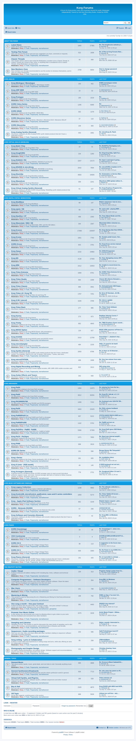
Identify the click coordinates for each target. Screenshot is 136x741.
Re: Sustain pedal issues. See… (110, 237)
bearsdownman (106, 551)
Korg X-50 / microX (19, 300)
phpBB (61, 732)
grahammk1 (105, 679)
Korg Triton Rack (18, 307)
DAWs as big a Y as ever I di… (109, 595)
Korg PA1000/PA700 (19, 401)
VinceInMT (104, 375)
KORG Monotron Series (21, 118)
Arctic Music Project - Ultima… (109, 612)
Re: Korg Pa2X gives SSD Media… (111, 429)
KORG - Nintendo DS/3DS (22, 508)
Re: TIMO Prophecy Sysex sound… (111, 322)
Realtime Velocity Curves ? (108, 315)
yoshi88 (103, 259)
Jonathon (104, 596)
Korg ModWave (17, 202)
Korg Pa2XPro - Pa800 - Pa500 (23, 430)
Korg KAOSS (16, 337)
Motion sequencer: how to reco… (110, 202)
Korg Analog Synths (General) (23, 132)
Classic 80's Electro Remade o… (110, 279)
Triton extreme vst (105, 678)
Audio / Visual (17, 571)
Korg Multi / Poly (18, 146)
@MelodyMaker (104, 639)
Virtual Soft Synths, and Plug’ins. (25, 678)
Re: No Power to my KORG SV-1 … (111, 550)
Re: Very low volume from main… (110, 359)
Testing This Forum (19, 52)
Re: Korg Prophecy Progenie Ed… (111, 188)
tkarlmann (104, 245)
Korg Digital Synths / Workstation (17, 198)
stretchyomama (106, 175)
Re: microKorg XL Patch (107, 132)
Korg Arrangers (10, 383)
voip (102, 133)
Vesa (102, 224)
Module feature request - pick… (110, 501)
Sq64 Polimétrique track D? (108, 631)
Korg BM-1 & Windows (107, 579)
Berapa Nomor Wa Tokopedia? (109, 450)
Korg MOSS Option (19, 330)
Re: (100, 97)
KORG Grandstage (19, 529)
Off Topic (15, 694)
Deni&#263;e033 (106, 641)
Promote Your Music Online (22, 612)
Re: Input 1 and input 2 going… (110, 160)
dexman (103, 46)
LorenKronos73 (106, 252)
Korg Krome (16, 237)
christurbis (104, 273)
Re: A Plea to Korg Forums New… (111, 52)
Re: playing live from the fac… (109, 387)
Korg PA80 (15, 444)
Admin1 (61, 722)
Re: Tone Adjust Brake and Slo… (110, 216)
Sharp (21, 48)
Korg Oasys (16, 251)
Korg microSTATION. (20, 360)
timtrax (103, 403)
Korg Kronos (16, 230)
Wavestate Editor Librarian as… (110, 223)
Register (13, 703)
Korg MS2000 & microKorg (22, 167)
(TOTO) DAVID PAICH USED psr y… (111, 415)
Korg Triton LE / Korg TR (21, 293)
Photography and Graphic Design (25, 648)
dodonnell (104, 396)
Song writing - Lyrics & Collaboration (26, 640)
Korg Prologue (17, 97)
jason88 (103, 530)
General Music (17, 662)
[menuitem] (17, 28)
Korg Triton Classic (19, 286)
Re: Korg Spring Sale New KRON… (111, 230)
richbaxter (104, 688)
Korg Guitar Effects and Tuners (24, 375)
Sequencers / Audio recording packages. (28, 631)
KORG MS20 (16, 111)
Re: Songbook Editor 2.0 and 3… (110, 471)
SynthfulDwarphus (107, 189)
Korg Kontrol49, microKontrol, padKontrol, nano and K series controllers (41, 494)
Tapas (103, 431)
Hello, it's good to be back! (108, 343)
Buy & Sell (15, 687)
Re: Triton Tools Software (108, 307)
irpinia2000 (104, 466)
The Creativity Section (13, 567)
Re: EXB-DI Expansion (107, 251)
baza (102, 338)
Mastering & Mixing (19, 595)
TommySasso (105, 502)
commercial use (104, 508)
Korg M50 (15, 265)
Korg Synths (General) (20, 351)
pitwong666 (105, 632)
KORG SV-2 (16, 543)
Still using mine (104, 366)
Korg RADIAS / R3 (18, 160)
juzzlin (103, 614)
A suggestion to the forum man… (110, 543)
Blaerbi (103, 182)
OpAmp (103, 118)
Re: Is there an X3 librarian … (109, 351)
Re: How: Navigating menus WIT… (111, 258)
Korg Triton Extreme (19, 272)
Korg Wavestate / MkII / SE (22, 223)
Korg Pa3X (15, 408)
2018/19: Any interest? (107, 603)
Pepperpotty (34, 48)
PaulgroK (104, 624)
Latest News (16, 45)
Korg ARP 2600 (17, 90)
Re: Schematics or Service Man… (110, 174)
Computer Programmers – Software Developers (31, 580)
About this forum (11, 41)
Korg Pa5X (15, 387)
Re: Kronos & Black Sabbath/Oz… (111, 662)
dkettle (103, 70)
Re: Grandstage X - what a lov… (110, 529)
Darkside (104, 345)
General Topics (10, 658)
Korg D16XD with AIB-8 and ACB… (111, 686)
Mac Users (15, 588)
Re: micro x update (105, 300)
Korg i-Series (16, 458)
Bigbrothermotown (107, 368)
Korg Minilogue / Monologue (23, 83)
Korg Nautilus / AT (18, 216)
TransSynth (105, 203)
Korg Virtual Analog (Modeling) (16, 142)
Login (6, 703)
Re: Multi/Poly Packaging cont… (110, 146)
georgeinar (53, 609)
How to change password (108, 69)
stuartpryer (104, 308)
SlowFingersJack (106, 558)
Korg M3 (14, 258)
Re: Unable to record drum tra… (110, 265)
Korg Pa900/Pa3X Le (19, 415)
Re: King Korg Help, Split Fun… (110, 153)
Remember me (82, 706)
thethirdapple (105, 317)
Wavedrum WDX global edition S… (111, 181)
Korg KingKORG (18, 153)
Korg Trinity (16, 323)
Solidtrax (104, 84)
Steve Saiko (105, 495)
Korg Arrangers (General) (21, 472)
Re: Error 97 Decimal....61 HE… (110, 293)
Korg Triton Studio (19, 279)
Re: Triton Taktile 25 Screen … (109, 494)
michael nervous (106, 509)
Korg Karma (16, 316)
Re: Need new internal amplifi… (110, 436)
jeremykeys (105, 154)
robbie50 (104, 581)
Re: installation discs (106, 457)
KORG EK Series (18, 451)
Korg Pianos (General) (20, 557)
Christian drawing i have (107, 648)
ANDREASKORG (107, 443)
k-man (103, 210)
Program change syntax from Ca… (111, 571)
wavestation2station (107, 125)
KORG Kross (16, 244)
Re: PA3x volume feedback (108, 408)
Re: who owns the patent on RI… (110, 671)
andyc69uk (104, 280)
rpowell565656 (106, 287)
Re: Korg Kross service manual (110, 244)
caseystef (104, 301)
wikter (103, 294)
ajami (103, 537)
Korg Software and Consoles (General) (27, 515)
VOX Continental (18, 536)
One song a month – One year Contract (27, 604)
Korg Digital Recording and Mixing (25, 367)
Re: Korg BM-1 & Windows (108, 515)
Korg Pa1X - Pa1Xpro (20, 437)
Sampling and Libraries (21, 623)
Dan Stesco (105, 111)
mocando (104, 488)
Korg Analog (9, 79)
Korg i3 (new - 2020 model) (22, 465)
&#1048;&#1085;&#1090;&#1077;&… (111, 536)
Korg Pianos (9, 525)
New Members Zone (19, 69)
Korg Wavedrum (18, 181)
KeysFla (104, 410)
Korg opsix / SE (17, 209)
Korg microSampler (19, 344)
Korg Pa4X (15, 394)
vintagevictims (105, 417)
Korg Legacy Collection (21, 487)
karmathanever (44, 48)
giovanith (104, 452)
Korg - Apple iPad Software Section (26, 501)
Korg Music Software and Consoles (18, 483)
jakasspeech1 (105, 90)
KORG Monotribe (18, 125)
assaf (103, 544)
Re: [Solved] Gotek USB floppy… (110, 286)
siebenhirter (105, 438)
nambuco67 (105, 389)
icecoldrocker (105, 672)
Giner (103, 59)
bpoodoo (104, 331)
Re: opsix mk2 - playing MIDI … (110, 209)
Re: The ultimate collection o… (110, 487)
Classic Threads (18, 59)
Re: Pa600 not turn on (106, 422)
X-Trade (26, 48)
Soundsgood (105, 147)
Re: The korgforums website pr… (110, 45)
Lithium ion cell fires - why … (109, 693)
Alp (102, 266)
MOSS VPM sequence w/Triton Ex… (111, 329)
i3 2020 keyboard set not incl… (110, 464)
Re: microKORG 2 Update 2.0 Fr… (111, 167)
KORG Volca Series (19, 104)
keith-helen (104, 459)
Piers (103, 352)
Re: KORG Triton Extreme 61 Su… (111, 272)
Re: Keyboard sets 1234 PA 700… (110, 401)
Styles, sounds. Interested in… (109, 622)
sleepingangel (105, 168)
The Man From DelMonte (109, 572)
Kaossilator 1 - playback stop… (110, 336)
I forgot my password (68, 706)
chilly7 (103, 650)
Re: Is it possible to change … (109, 557)
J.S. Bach (104, 231)
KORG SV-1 (16, 550)
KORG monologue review (108, 83)
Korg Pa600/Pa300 (18, 423)
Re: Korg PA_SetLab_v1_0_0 (109, 394)
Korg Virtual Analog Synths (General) (26, 188)
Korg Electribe (17, 174)
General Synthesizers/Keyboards (25, 671)
